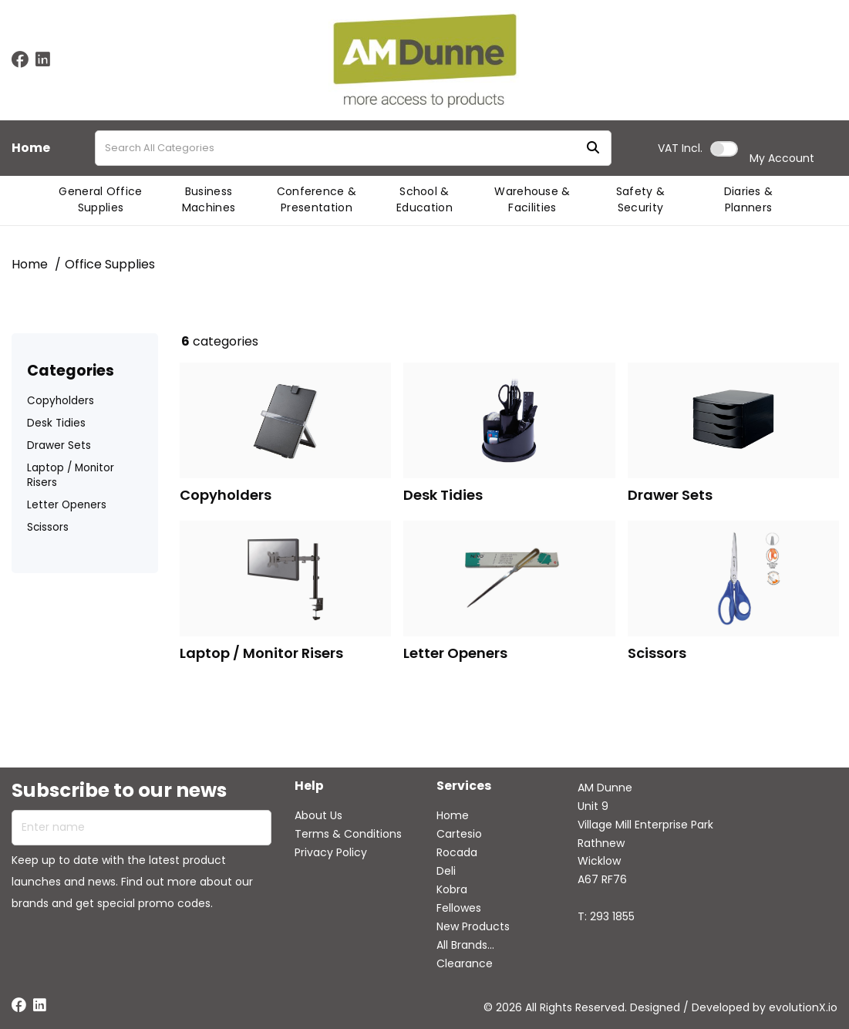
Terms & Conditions (348, 834)
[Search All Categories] (353, 148)
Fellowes (458, 908)
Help (309, 786)
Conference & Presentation (317, 199)
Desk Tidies (56, 423)
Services (463, 786)
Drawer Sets (59, 445)
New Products (473, 926)
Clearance (464, 963)
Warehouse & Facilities (532, 199)
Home (31, 148)
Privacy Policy (331, 852)
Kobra (451, 889)
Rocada (456, 852)
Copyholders (60, 400)
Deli (446, 871)
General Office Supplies (100, 199)
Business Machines (209, 199)
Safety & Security (640, 199)
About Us (318, 815)
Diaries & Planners (748, 199)
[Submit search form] (593, 148)
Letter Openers (66, 505)
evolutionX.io (803, 1007)
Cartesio (459, 834)
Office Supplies (110, 264)
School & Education (424, 199)
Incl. (680, 148)
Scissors (48, 527)
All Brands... (465, 945)
